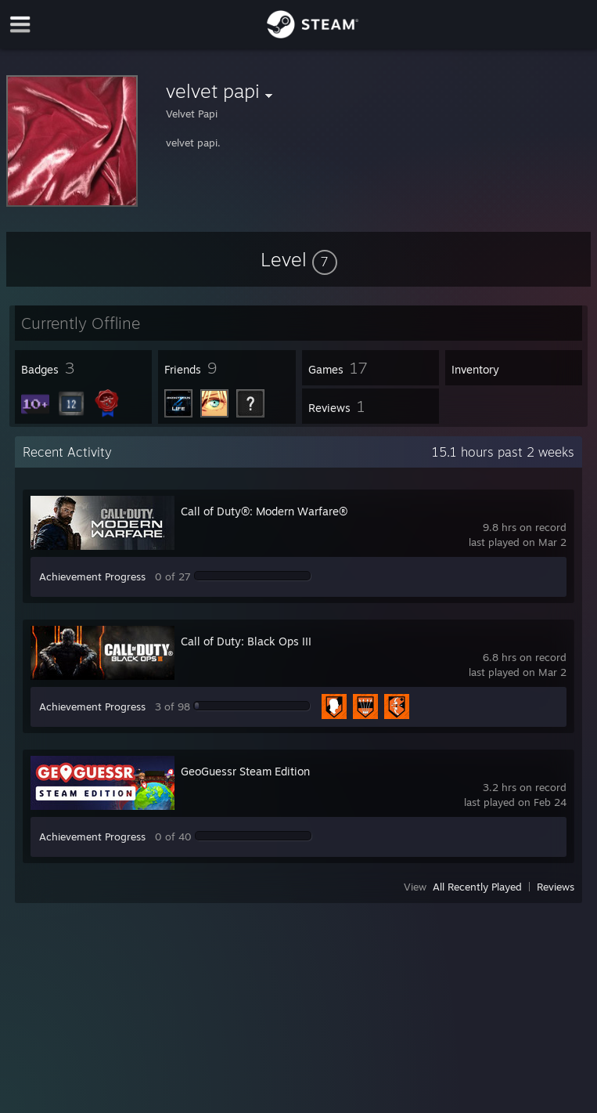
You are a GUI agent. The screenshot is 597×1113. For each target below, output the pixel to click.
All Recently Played (477, 886)
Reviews (555, 886)
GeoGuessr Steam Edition (245, 771)
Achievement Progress (92, 576)
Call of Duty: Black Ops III (246, 641)
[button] (299, 259)
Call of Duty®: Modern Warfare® (264, 511)
